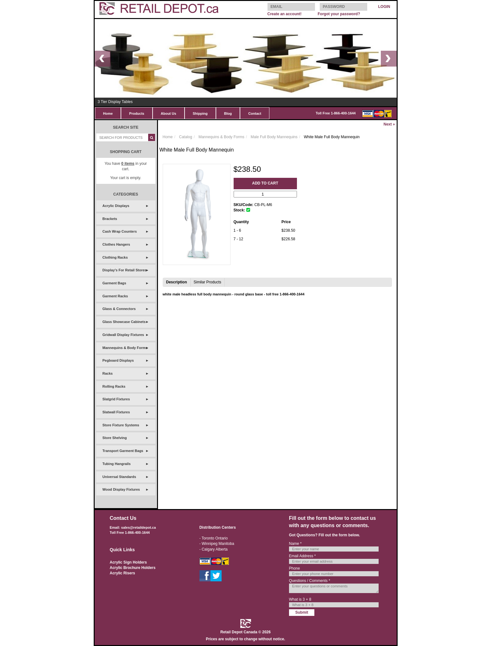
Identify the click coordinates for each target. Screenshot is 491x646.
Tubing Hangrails (117, 464)
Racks (108, 373)
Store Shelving (115, 438)
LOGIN (384, 6)
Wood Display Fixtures (121, 489)
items (127, 163)
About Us (168, 113)
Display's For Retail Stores (125, 270)
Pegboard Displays (118, 360)
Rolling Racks (114, 386)
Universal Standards (119, 477)
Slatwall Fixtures (116, 412)
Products (136, 113)
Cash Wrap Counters (120, 231)
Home (108, 113)
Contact (254, 113)
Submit (301, 612)
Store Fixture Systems (121, 425)
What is (300, 599)
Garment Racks (115, 296)
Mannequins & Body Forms (125, 348)
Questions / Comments (309, 580)
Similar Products (207, 282)
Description (176, 282)
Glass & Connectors (119, 309)
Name (295, 543)
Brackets (110, 219)
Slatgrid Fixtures (116, 399)
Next (389, 124)
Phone (294, 568)
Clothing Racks (115, 257)
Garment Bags (114, 283)
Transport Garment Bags (123, 451)
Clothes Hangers (116, 244)
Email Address (302, 556)
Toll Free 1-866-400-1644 (336, 113)
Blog (228, 113)
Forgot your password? (339, 14)
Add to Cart (265, 183)
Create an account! (285, 14)
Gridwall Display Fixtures (123, 335)
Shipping (200, 113)
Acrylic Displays (116, 206)
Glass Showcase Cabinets (124, 322)
